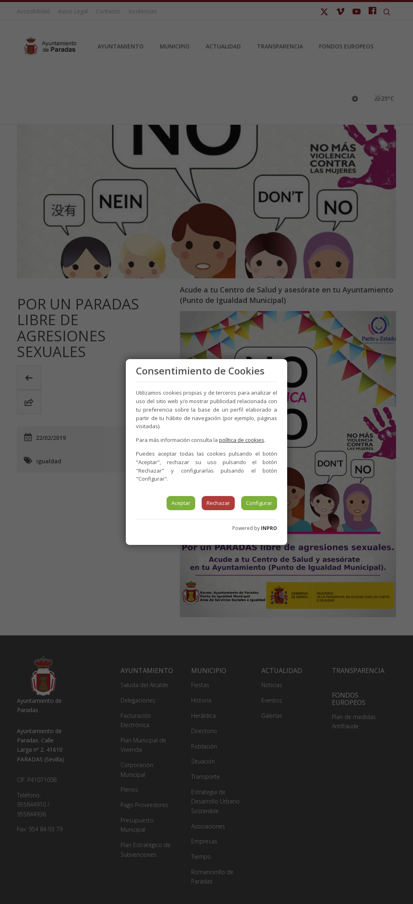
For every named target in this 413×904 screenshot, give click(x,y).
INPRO (269, 528)
